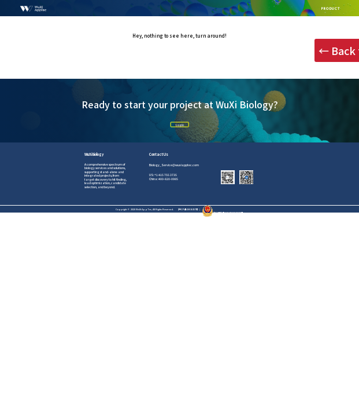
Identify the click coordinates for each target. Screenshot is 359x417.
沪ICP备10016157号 (188, 209)
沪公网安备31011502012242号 (222, 212)
